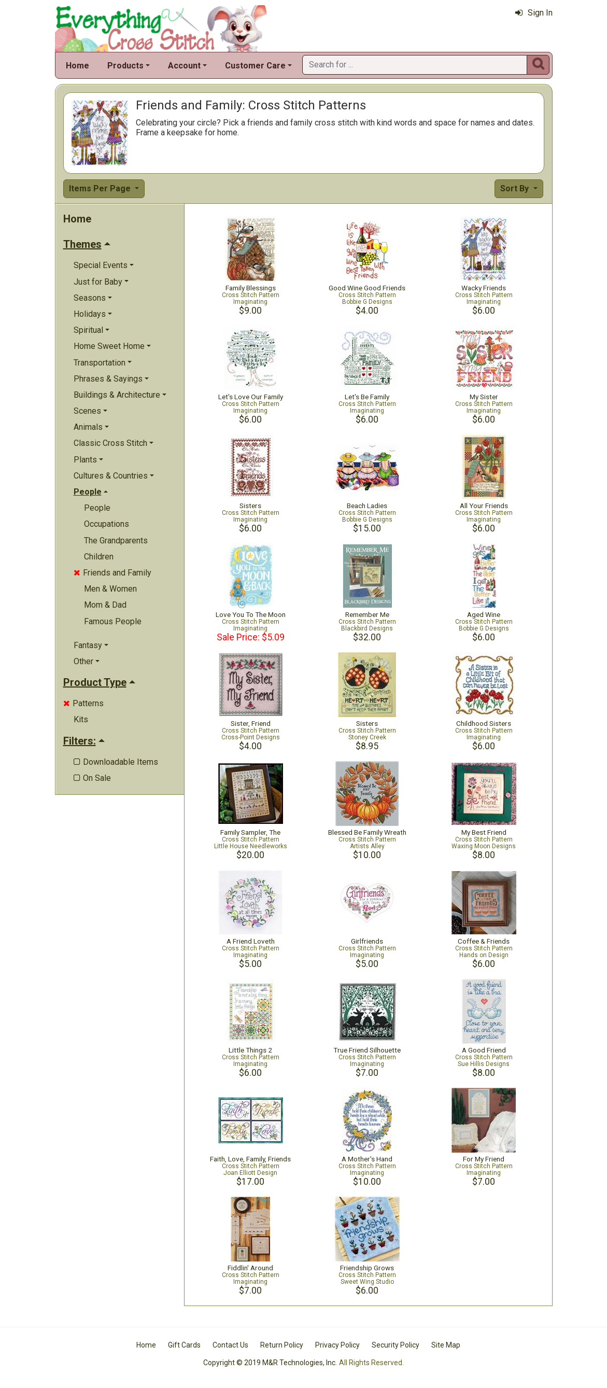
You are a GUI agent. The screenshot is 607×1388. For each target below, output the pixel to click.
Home (77, 66)
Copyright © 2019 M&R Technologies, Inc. (270, 1362)
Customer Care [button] (255, 66)
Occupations (106, 524)
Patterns (83, 703)
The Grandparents (116, 540)
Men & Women (110, 589)
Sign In (534, 13)
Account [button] (184, 66)
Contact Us (230, 1345)
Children (99, 557)
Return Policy (281, 1345)
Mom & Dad (105, 605)
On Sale (92, 778)
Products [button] (125, 66)
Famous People (113, 621)
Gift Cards (184, 1345)
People (97, 508)
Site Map (445, 1345)
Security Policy (395, 1345)
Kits (81, 719)
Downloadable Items (116, 762)
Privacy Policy (337, 1345)
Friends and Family (112, 573)
